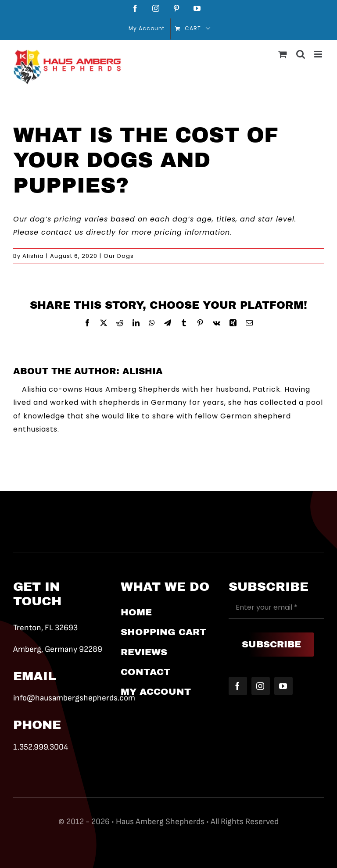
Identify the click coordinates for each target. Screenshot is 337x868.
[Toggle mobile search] (300, 54)
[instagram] (260, 686)
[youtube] (283, 686)
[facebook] (238, 686)
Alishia (33, 256)
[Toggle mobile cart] (282, 54)
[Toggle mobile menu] (319, 54)
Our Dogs (119, 256)
